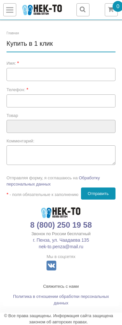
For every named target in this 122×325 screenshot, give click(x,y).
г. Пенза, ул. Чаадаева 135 (61, 240)
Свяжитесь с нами (61, 286)
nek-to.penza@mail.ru (61, 246)
